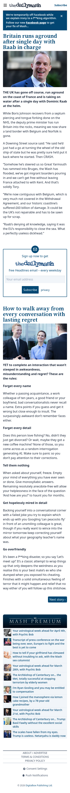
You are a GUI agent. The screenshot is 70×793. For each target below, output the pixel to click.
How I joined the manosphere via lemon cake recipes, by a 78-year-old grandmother (38, 700)
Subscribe (30, 290)
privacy (45, 290)
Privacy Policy (35, 760)
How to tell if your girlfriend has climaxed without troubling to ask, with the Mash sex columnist (38, 656)
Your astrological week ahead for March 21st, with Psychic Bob (37, 711)
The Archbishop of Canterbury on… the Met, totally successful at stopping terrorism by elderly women (37, 678)
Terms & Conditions (35, 757)
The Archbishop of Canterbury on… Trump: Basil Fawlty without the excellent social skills (39, 722)
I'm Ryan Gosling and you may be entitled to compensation (39, 689)
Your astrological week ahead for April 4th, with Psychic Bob (39, 632)
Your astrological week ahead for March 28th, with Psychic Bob (37, 667)
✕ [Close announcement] (61, 16)
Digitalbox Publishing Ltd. (39, 785)
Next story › (57, 599)
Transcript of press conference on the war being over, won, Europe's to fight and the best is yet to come (39, 643)
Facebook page (36, 22)
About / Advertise (35, 753)
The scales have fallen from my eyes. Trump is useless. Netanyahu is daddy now (39, 734)
